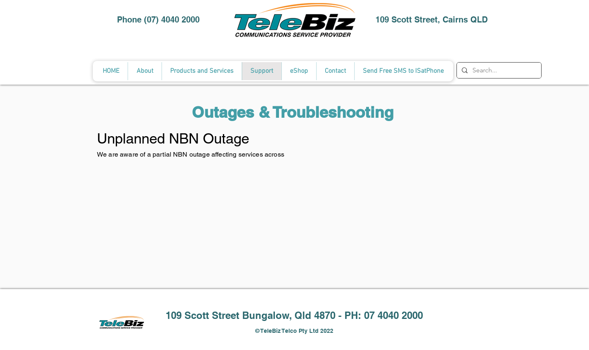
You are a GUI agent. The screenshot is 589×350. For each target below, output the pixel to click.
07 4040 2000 (393, 315)
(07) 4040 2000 (172, 20)
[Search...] (498, 70)
